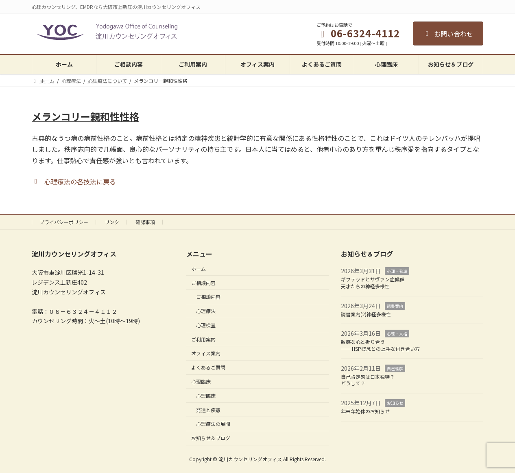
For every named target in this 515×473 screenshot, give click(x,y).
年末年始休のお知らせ (365, 411)
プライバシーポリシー (63, 221)
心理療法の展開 (213, 423)
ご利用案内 (203, 338)
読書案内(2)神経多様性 (366, 313)
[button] (74, 181)
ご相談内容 (203, 282)
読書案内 (395, 306)
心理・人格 (397, 333)
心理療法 (206, 310)
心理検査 (206, 325)
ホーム (198, 268)
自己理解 (395, 368)
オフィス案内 (205, 353)
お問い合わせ (448, 34)
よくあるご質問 (208, 367)
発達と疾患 (208, 409)
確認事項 (145, 221)
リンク (112, 221)
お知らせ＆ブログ (210, 437)
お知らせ (395, 403)
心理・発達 (397, 271)
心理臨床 (201, 381)
